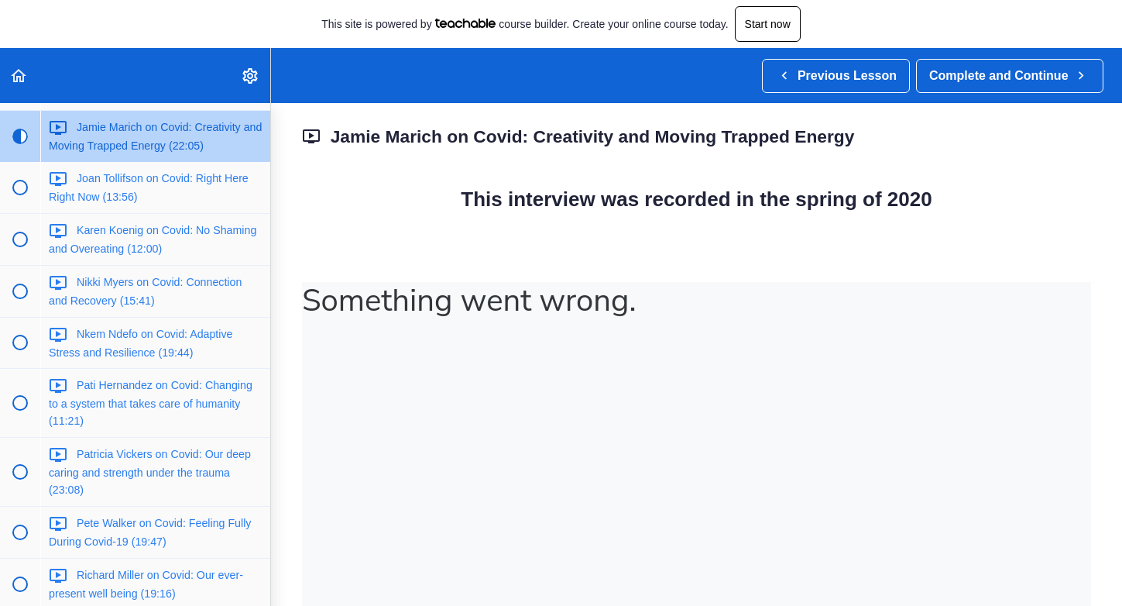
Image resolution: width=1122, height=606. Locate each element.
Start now (768, 24)
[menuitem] (251, 75)
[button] (19, 75)
